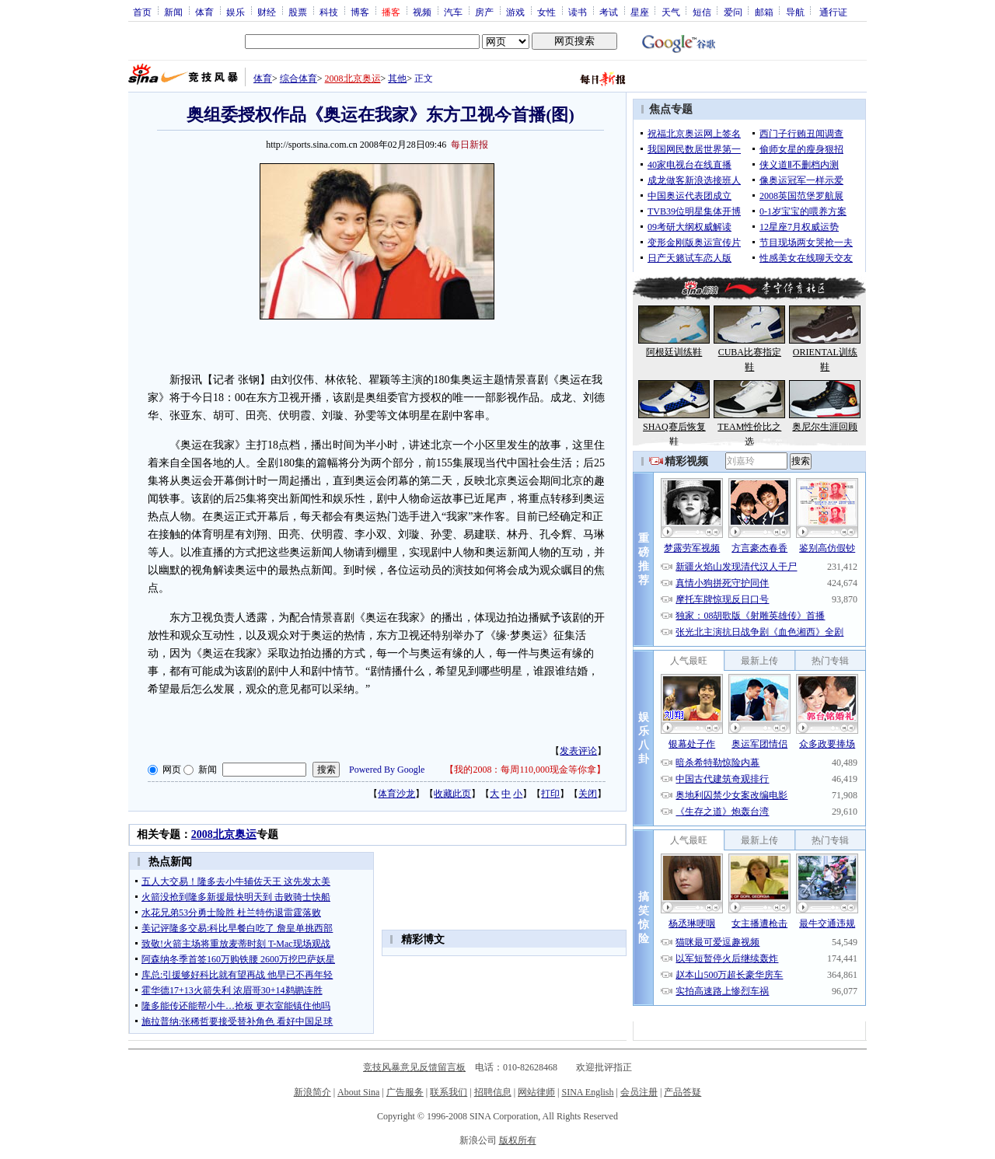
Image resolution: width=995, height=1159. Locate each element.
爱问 (733, 11)
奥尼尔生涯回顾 (824, 426)
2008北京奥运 (353, 78)
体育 (204, 11)
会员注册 (639, 1092)
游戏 (515, 11)
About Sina (358, 1092)
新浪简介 (312, 1092)
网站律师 (536, 1092)
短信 (702, 11)
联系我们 (448, 1092)
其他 (397, 78)
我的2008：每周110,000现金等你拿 (525, 769)
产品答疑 (682, 1092)
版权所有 (517, 1140)
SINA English (587, 1092)
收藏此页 (452, 793)
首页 (142, 11)
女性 (546, 11)
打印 (550, 793)
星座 (639, 11)
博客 (360, 11)
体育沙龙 (396, 793)
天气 (671, 11)
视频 (422, 11)
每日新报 (469, 144)
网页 (171, 769)
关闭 (587, 793)
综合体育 (298, 78)
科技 (328, 11)
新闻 (173, 11)
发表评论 (578, 750)
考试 (608, 11)
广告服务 (405, 1092)
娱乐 (235, 11)
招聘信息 (492, 1092)
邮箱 (764, 11)
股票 (297, 11)
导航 (795, 11)
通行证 (833, 11)
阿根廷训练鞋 (674, 352)
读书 (577, 11)
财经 (266, 11)
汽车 (453, 11)
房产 (484, 11)
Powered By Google (386, 769)
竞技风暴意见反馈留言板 (414, 1067)
